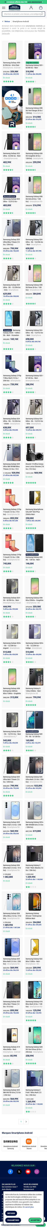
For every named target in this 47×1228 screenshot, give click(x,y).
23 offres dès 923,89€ (33, 788)
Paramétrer (13, 1220)
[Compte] (31, 7)
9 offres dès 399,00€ (10, 609)
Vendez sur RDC (30, 1187)
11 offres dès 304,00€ (33, 74)
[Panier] (41, 7)
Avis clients (6, 1189)
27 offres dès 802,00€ (11, 475)
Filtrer (40, 1225)
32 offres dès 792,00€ (11, 788)
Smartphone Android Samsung (11, 1147)
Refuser (11, 1213)
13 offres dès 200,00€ (33, 970)
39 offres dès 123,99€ (33, 1013)
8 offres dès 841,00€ (10, 521)
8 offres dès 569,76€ (33, 342)
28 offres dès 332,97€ (33, 609)
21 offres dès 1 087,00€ (11, 927)
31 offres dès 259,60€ (33, 925)
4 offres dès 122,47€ (33, 743)
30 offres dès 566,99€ (11, 970)
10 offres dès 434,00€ (33, 654)
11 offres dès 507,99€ (33, 251)
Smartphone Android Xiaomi (29, 1147)
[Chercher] (41, 14)
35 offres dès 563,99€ (11, 1101)
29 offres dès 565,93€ (11, 833)
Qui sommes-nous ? (10, 1187)
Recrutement (29, 1189)
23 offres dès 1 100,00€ (34, 879)
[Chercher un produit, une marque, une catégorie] (22, 14)
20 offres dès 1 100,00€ (34, 1104)
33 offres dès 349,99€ (11, 74)
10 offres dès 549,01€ (33, 430)
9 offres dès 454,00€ (10, 743)
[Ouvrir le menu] (4, 8)
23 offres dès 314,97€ (33, 119)
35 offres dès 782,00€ (11, 251)
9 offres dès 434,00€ (10, 654)
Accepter (35, 1220)
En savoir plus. (28, 1207)
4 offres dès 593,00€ (10, 430)
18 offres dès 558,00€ (11, 296)
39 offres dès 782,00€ (11, 1013)
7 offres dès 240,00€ (33, 521)
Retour (7, 21)
